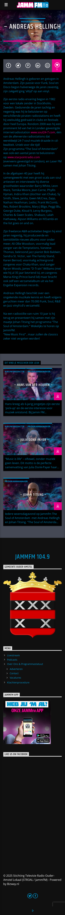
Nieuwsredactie (14, 371)
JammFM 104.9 (32, 557)
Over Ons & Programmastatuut (25, 664)
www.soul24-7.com (43, 132)
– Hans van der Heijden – (33, 385)
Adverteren (16, 669)
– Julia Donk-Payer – (33, 440)
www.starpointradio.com (23, 157)
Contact (14, 673)
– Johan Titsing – (33, 495)
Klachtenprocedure (18, 682)
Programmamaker (32, 21)
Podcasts (12, 659)
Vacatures (15, 677)
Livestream (13, 655)
